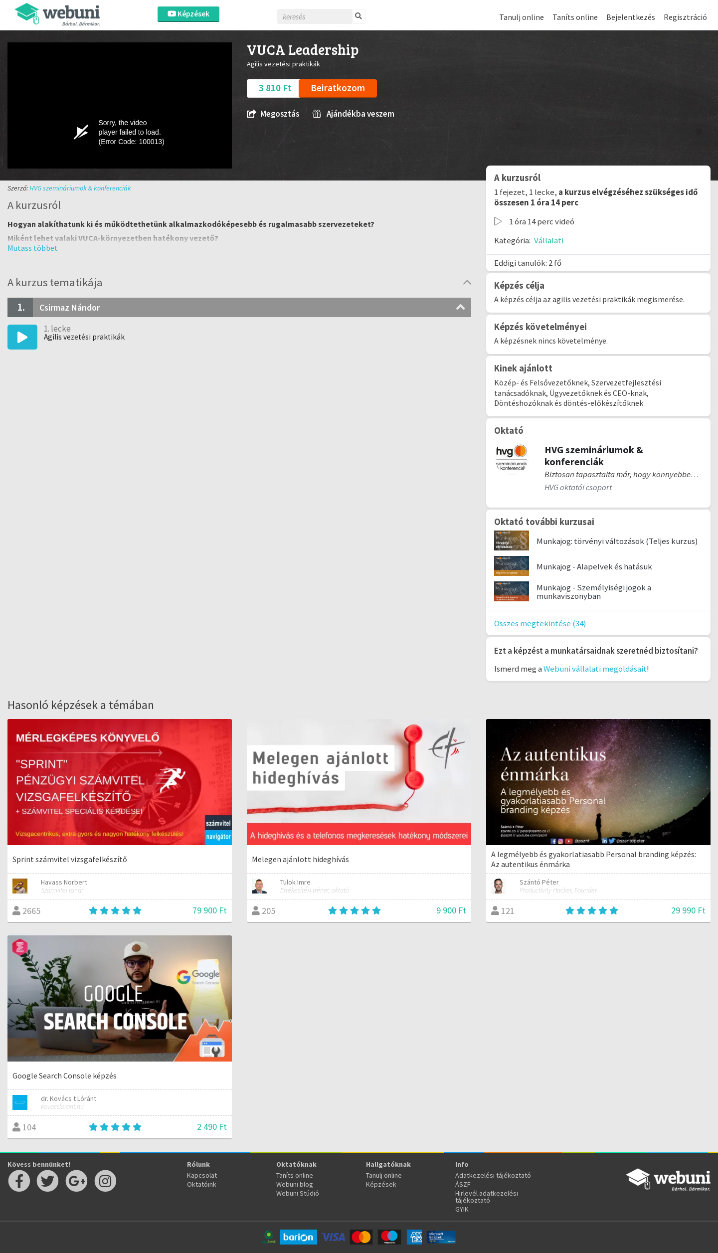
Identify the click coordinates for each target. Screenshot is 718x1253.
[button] (32, 248)
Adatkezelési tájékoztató (493, 1175)
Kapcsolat (202, 1175)
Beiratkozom (338, 88)
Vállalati (548, 240)
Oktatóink (201, 1184)
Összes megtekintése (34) (540, 623)
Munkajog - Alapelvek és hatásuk (594, 566)
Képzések (188, 13)
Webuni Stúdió (297, 1193)
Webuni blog (294, 1184)
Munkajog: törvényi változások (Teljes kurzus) (617, 541)
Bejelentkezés (630, 17)
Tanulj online (521, 17)
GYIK (462, 1209)
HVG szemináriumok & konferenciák (80, 187)
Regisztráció (685, 17)
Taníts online (575, 17)
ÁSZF (463, 1184)
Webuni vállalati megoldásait (595, 668)
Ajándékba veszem (353, 114)
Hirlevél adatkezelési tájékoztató (486, 1197)
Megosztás (273, 114)
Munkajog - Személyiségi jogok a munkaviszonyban (594, 591)
